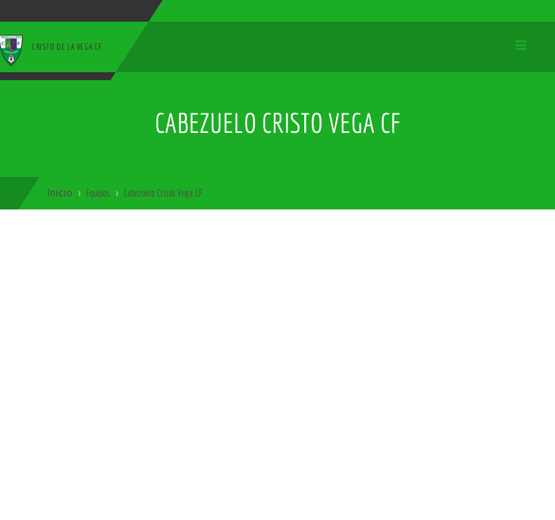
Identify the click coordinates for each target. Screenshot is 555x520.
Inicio (59, 193)
